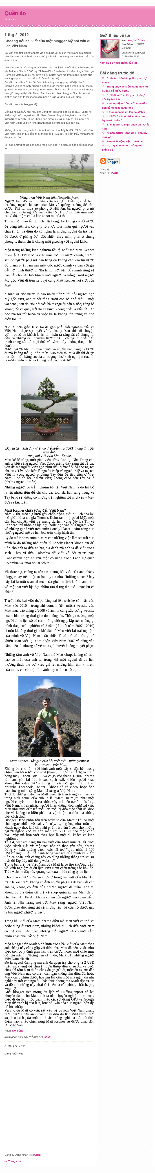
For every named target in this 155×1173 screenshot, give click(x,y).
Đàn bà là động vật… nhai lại (125, 141)
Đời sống (17, 1030)
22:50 (47, 1036)
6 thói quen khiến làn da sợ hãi (126, 111)
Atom (37, 1154)
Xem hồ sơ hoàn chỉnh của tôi (118, 62)
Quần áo (15, 13)
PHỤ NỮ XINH (136, 40)
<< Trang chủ (12, 1161)
